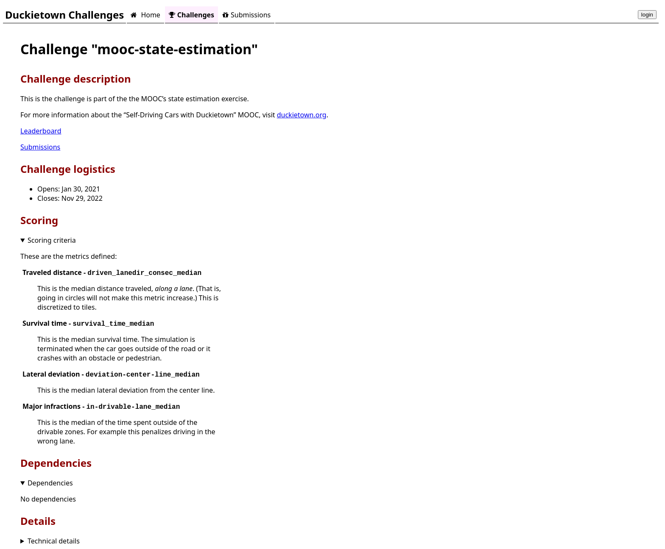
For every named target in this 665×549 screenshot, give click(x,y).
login (647, 14)
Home (145, 14)
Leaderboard (40, 131)
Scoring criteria (52, 240)
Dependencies (50, 483)
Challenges (191, 14)
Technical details (54, 541)
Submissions (247, 14)
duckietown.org (302, 114)
